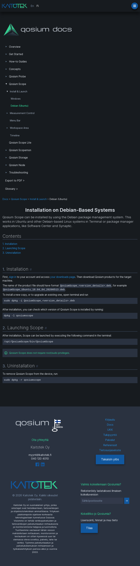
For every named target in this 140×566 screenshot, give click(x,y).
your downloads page (62, 277)
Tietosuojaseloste (110, 450)
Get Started (16, 54)
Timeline (15, 135)
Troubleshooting (18, 172)
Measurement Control (22, 113)
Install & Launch (18, 91)
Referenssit (110, 445)
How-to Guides (18, 61)
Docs (5, 199)
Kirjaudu (110, 419)
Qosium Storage (18, 157)
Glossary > (11, 188)
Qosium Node (17, 165)
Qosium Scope (17, 84)
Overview (14, 46)
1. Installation (10, 243)
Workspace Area (19, 127)
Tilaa (89, 528)
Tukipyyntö (110, 435)
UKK (110, 429)
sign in (12, 277)
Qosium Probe (17, 76)
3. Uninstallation (12, 252)
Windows (16, 98)
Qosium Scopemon (20, 150)
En (32, 6)
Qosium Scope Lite (20, 142)
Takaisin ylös (110, 459)
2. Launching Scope (14, 248)
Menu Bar (15, 120)
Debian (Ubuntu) (19, 105)
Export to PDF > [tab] (15, 180)
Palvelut (110, 440)
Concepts (15, 69)
